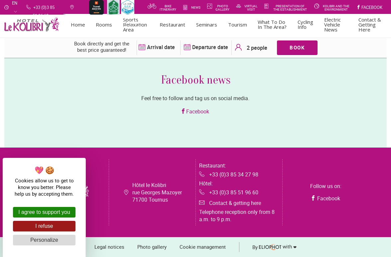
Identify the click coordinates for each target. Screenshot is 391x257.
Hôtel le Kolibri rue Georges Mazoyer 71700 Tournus (157, 192)
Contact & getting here (230, 203)
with (275, 247)
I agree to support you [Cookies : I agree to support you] (44, 212)
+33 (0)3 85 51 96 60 (228, 192)
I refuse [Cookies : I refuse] (44, 226)
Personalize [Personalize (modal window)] (44, 240)
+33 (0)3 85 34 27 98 (228, 174)
